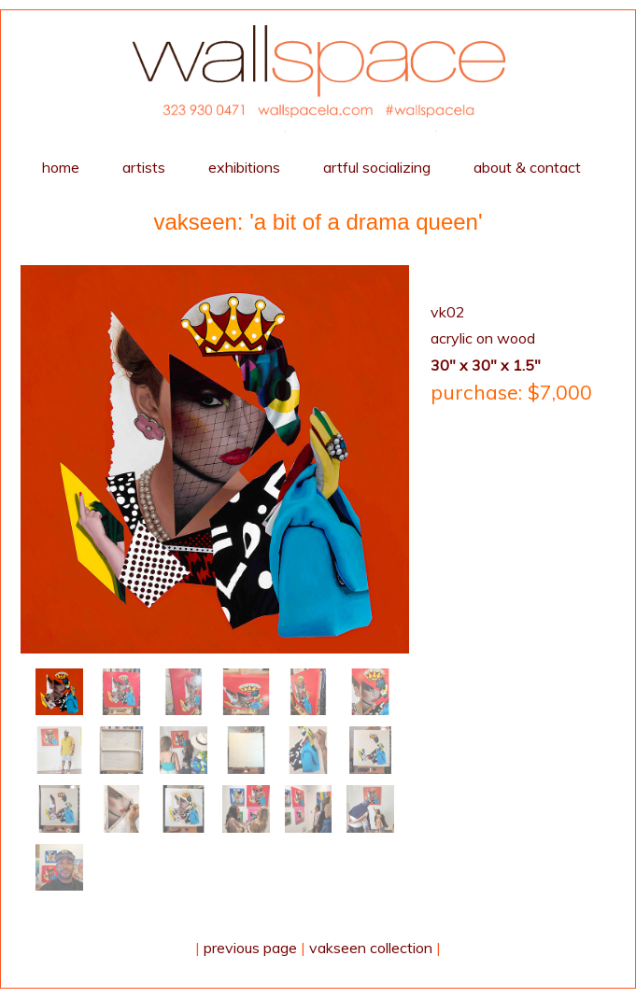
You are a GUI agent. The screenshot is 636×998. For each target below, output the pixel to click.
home (60, 167)
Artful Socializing (377, 167)
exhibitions (244, 167)
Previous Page (250, 947)
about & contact (527, 167)
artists (143, 167)
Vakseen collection (370, 947)
